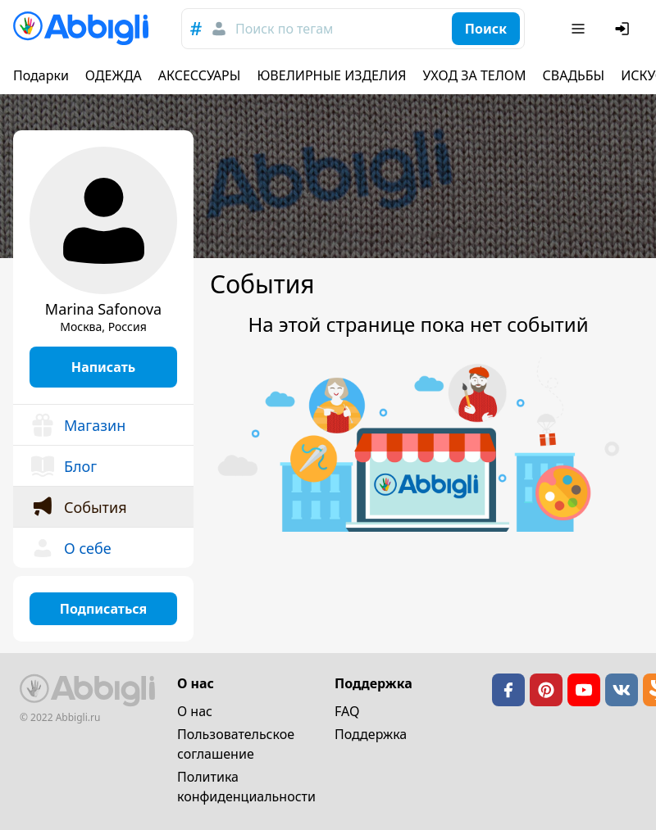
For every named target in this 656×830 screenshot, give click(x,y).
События (78, 507)
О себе (71, 548)
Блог (63, 466)
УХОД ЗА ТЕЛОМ (474, 75)
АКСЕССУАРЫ (199, 75)
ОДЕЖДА (113, 75)
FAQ (347, 711)
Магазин (77, 425)
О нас (194, 711)
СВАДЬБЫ (574, 75)
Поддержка (371, 734)
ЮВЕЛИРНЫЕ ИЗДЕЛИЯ (331, 75)
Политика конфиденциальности (246, 786)
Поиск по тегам (284, 29)
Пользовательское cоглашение (235, 744)
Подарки (41, 75)
